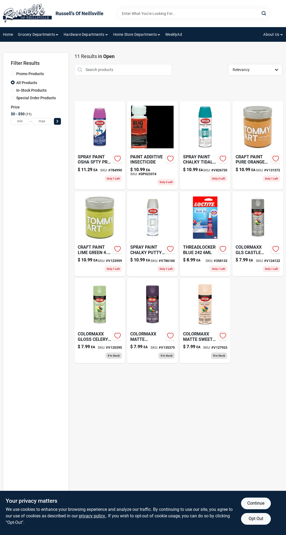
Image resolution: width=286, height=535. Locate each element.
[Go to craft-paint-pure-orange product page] (257, 145)
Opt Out (256, 518)
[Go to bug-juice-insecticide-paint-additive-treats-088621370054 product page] (152, 145)
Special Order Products (36, 98)
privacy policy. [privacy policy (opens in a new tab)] (92, 515)
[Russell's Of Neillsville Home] (27, 13)
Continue (255, 503)
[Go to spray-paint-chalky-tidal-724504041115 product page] (205, 145)
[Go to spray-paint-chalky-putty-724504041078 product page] (152, 233)
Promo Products (30, 73)
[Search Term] (193, 13)
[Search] (264, 13)
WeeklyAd (173, 34)
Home (8, 34)
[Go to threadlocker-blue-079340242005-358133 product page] (205, 233)
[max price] (42, 121)
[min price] (20, 121)
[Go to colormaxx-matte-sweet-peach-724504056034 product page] (205, 320)
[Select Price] (57, 121)
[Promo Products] (13, 73)
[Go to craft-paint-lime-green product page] (99, 233)
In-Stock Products (31, 90)
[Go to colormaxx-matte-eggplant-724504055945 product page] (152, 320)
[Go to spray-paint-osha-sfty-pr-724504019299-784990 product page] (99, 145)
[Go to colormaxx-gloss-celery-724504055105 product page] (99, 320)
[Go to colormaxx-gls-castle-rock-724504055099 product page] (257, 233)
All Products (26, 82)
